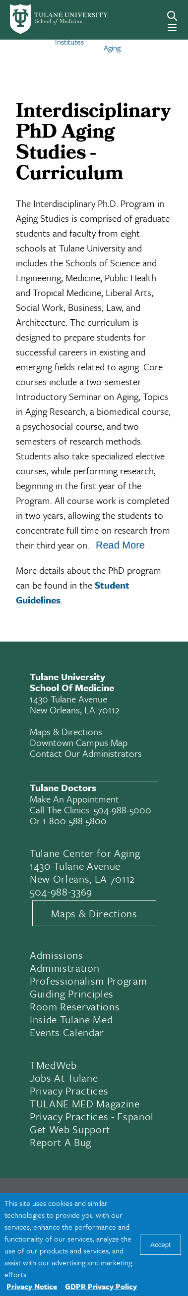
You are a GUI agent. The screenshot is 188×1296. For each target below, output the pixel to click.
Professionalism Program (88, 980)
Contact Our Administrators (86, 753)
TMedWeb (53, 1064)
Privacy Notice (31, 1286)
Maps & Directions (66, 731)
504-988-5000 (122, 809)
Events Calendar (67, 1032)
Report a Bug (60, 1142)
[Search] (172, 16)
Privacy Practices (69, 1090)
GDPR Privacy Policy (101, 1286)
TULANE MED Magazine (85, 1103)
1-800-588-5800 (75, 820)
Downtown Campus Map (78, 742)
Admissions (56, 954)
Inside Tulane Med (71, 1019)
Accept (160, 1244)
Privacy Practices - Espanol (92, 1116)
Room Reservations (75, 1006)
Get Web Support (70, 1129)
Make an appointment (74, 798)
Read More (120, 545)
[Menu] (172, 28)
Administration (64, 967)
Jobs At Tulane (64, 1077)
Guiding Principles (72, 993)
